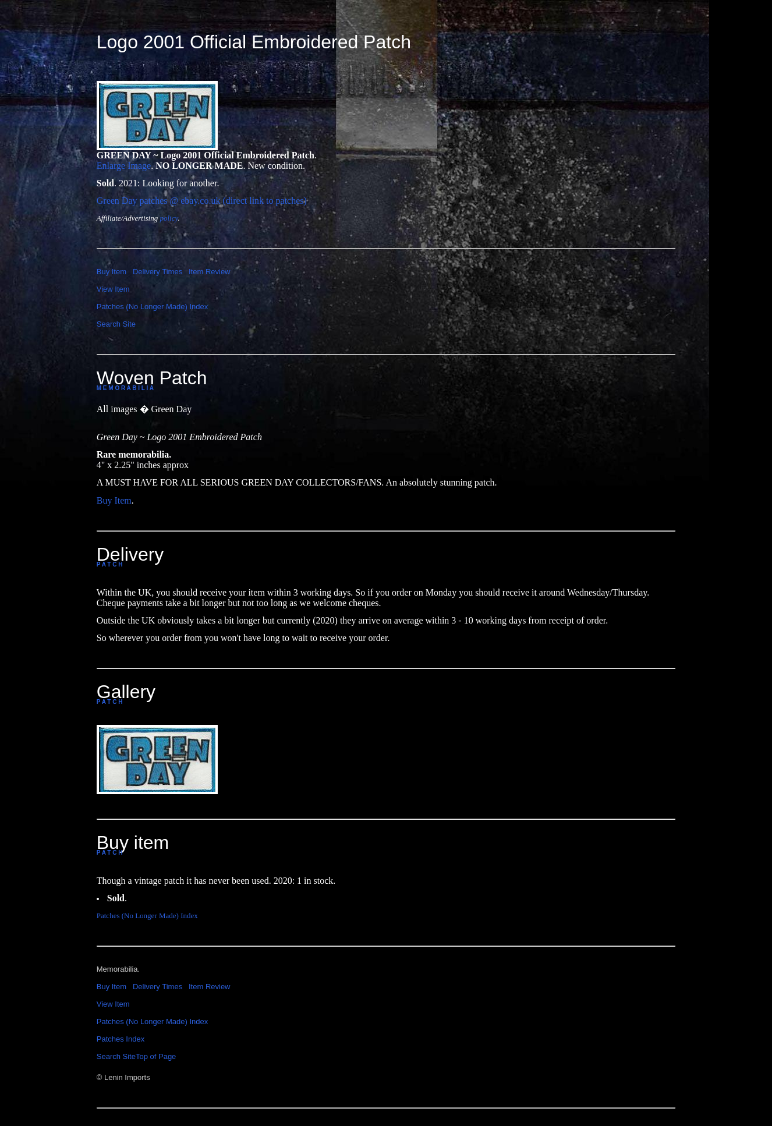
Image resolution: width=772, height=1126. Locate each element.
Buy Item (111, 271)
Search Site (116, 324)
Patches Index (120, 1039)
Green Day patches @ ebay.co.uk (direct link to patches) (202, 201)
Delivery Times (157, 271)
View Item (113, 289)
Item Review (210, 271)
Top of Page (156, 1056)
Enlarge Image (124, 166)
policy (169, 218)
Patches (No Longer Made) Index (152, 306)
